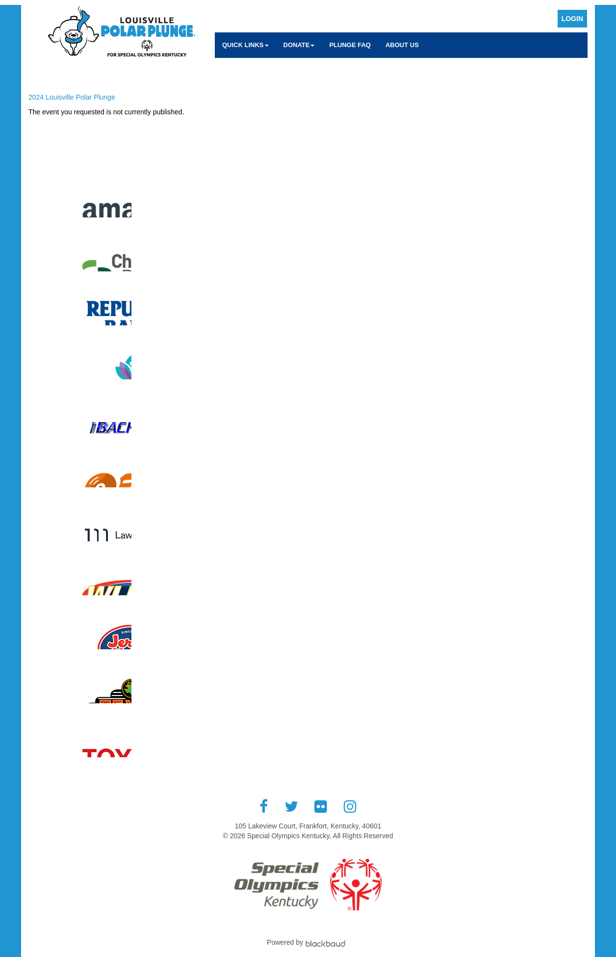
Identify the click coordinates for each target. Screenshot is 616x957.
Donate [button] (299, 45)
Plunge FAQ (350, 45)
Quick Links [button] (245, 45)
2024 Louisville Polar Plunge (71, 97)
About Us (402, 45)
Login (572, 19)
